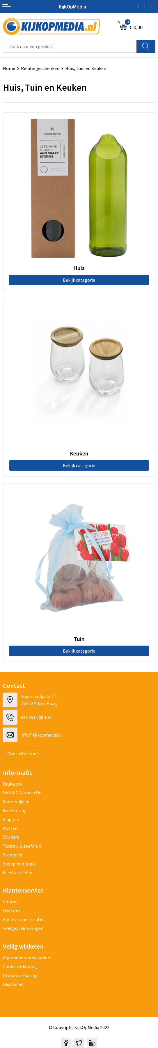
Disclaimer (13, 984)
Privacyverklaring (20, 975)
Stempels (12, 855)
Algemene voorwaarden (26, 958)
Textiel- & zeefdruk (22, 846)
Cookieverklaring (20, 966)
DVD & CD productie (22, 792)
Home (9, 68)
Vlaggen (11, 819)
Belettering (14, 810)
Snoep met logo (19, 864)
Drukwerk (12, 784)
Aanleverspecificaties (24, 919)
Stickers (11, 837)
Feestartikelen (17, 872)
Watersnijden (16, 802)
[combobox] (70, 46)
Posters (11, 828)
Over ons (11, 911)
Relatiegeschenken (40, 68)
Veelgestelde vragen (23, 928)
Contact (11, 902)
